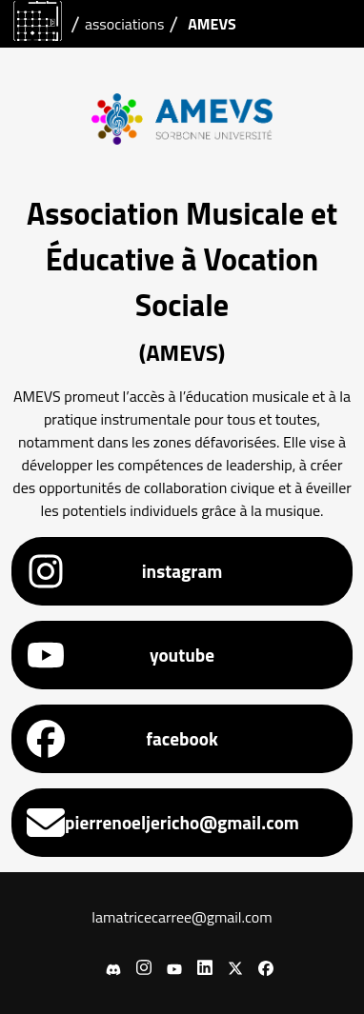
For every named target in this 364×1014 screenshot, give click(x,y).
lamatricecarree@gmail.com (181, 916)
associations (124, 23)
